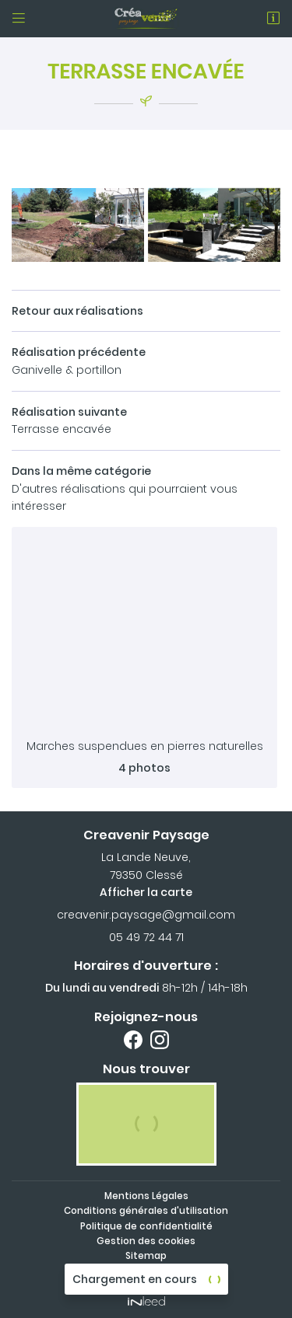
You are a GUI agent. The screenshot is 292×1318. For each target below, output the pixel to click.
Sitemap (146, 1256)
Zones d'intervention (146, 1270)
